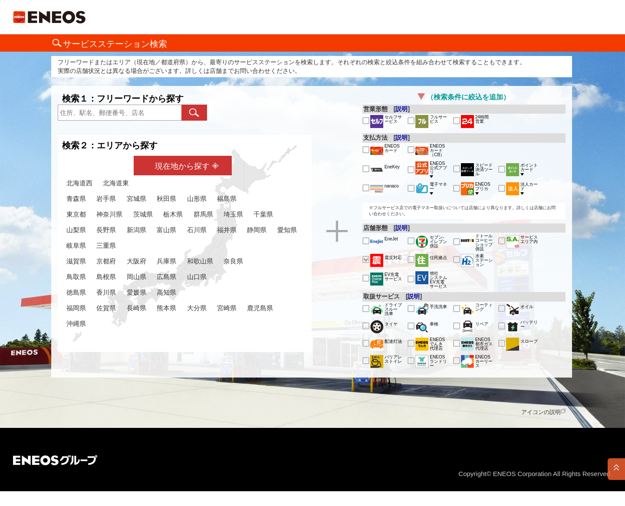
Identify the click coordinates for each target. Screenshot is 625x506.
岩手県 (106, 198)
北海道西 (79, 183)
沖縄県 (76, 323)
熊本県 (166, 308)
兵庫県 (166, 261)
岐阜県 (76, 245)
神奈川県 (109, 214)
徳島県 (76, 292)
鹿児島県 (260, 308)
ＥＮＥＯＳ (49, 17)
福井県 (227, 229)
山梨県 (76, 229)
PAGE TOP (616, 469)
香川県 (106, 292)
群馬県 (203, 214)
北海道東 (116, 183)
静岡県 (256, 229)
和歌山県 (200, 261)
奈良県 (233, 261)
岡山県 (136, 276)
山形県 (197, 198)
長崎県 (136, 308)
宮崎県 (227, 308)
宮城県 (136, 198)
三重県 (106, 245)
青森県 (76, 198)
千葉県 (263, 214)
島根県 (106, 276)
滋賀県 (76, 261)
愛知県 (287, 229)
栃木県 (173, 214)
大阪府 (136, 261)
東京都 (76, 214)
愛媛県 (136, 292)
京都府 (106, 261)
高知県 (166, 292)
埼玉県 (233, 214)
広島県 (166, 276)
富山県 (166, 229)
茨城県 (143, 214)
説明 (401, 108)
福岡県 (76, 308)
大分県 (197, 308)
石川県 (197, 229)
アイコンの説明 (541, 412)
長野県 (106, 229)
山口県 (197, 276)
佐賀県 (106, 308)
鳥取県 (76, 276)
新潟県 (136, 229)
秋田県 (166, 198)
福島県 (227, 198)
